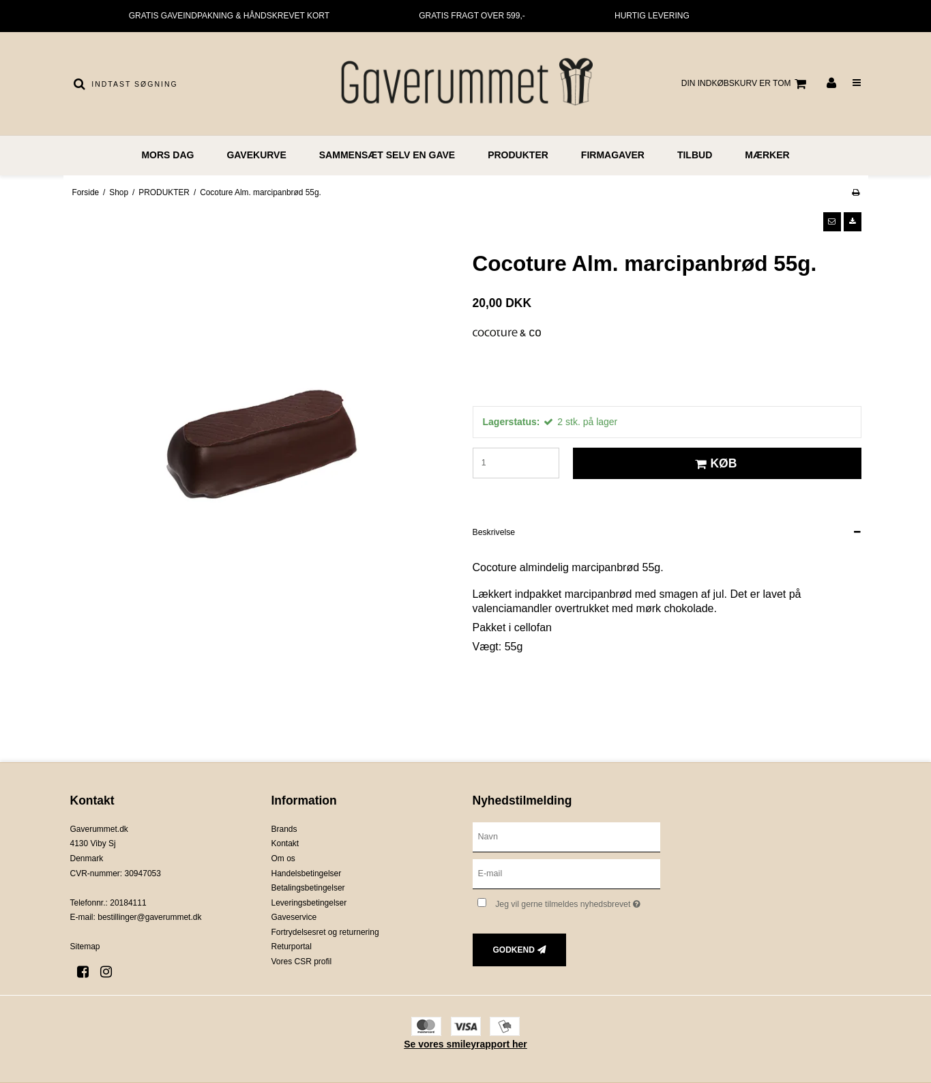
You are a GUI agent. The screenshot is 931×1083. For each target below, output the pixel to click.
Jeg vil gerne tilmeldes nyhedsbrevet (577, 902)
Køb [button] (714, 463)
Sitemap (85, 946)
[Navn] (566, 836)
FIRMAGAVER (613, 154)
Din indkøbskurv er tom (746, 84)
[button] (832, 221)
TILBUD (694, 154)
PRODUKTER (518, 154)
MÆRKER (767, 154)
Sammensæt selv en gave (387, 154)
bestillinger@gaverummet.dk (149, 917)
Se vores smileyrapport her (465, 1044)
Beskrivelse (494, 532)
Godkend (514, 950)
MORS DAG (167, 154)
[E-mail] (566, 872)
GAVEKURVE (256, 154)
